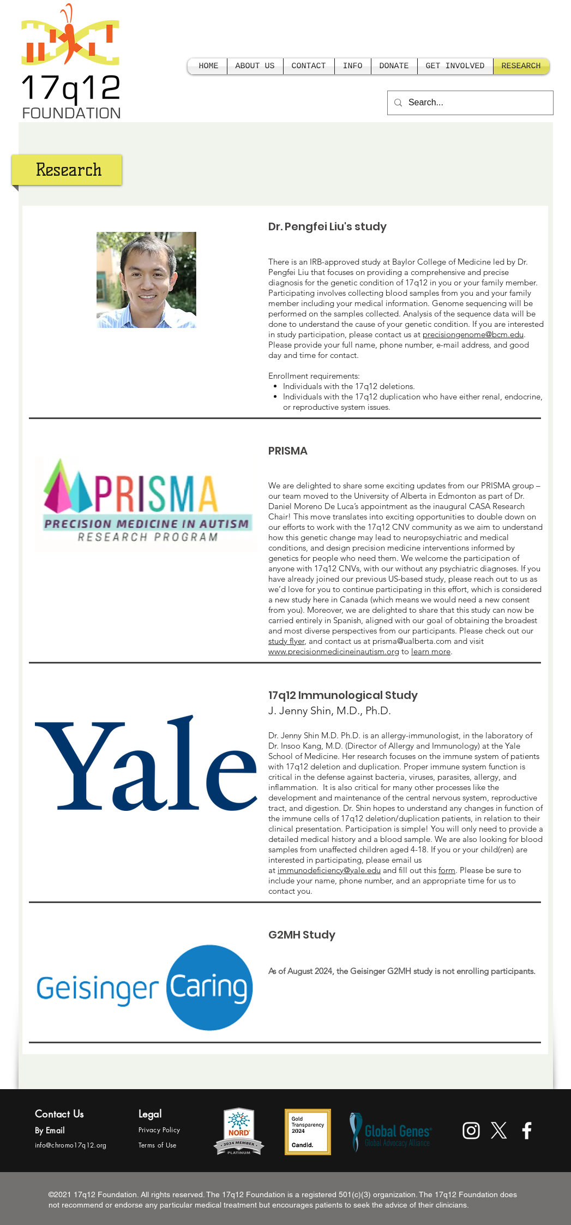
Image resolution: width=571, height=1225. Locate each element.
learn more (430, 651)
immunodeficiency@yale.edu (329, 870)
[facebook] (526, 1130)
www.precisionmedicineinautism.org (333, 651)
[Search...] (469, 103)
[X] (499, 1130)
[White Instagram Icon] (471, 1130)
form (446, 870)
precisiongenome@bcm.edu (473, 334)
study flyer (286, 641)
